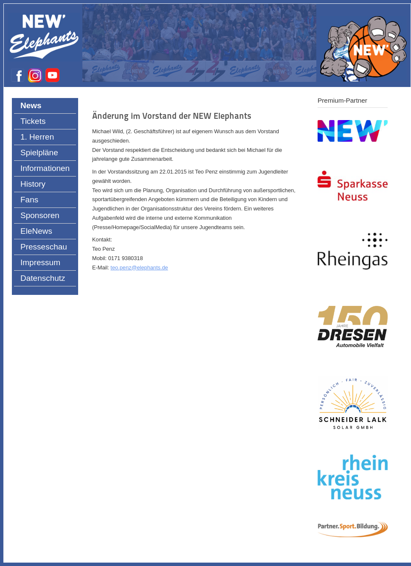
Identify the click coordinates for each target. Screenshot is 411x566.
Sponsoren (39, 215)
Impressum (40, 262)
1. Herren (37, 136)
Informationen (45, 168)
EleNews (36, 231)
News (31, 105)
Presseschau (43, 246)
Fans (29, 199)
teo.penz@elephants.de (139, 267)
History (32, 183)
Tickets (32, 121)
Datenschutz (42, 278)
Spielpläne (39, 152)
